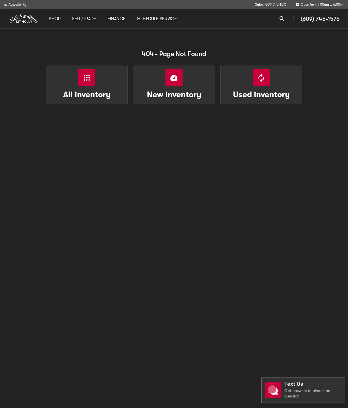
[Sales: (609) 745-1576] (271, 4)
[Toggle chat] (303, 390)
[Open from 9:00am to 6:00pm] (320, 4)
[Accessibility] (14, 4)
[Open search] (282, 18)
